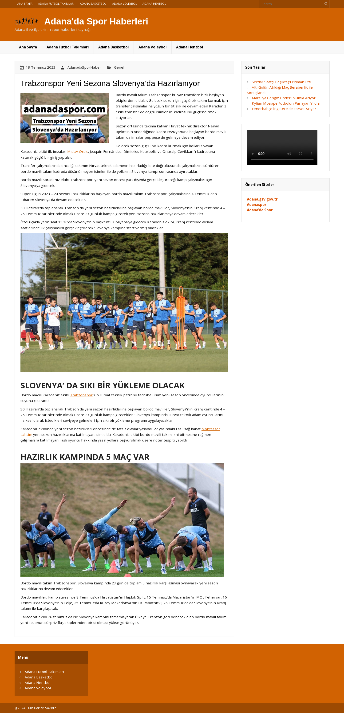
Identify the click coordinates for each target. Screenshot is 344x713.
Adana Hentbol (154, 4)
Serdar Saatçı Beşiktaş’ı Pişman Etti (281, 81)
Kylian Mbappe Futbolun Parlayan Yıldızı (286, 103)
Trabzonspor (81, 395)
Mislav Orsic (77, 151)
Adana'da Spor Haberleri (96, 21)
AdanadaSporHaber (84, 67)
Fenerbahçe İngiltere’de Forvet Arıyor (284, 108)
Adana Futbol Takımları (56, 4)
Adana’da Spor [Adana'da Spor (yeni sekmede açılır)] (260, 210)
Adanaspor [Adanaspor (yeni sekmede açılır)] (256, 204)
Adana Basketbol (93, 4)
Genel (119, 67)
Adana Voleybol (124, 4)
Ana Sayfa (24, 4)
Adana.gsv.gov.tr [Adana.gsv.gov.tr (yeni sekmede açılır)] (262, 199)
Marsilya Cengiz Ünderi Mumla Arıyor (284, 97)
